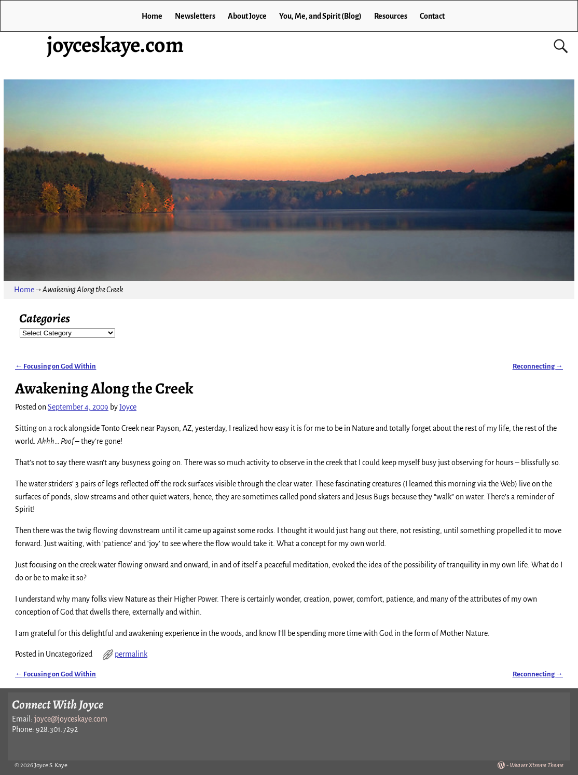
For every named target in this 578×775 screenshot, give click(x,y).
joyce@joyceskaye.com (70, 719)
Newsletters (195, 16)
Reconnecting (538, 366)
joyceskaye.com (115, 44)
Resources (390, 16)
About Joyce (247, 16)
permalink (131, 654)
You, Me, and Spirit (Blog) (320, 16)
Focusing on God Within (55, 366)
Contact (432, 16)
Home (152, 16)
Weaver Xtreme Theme (536, 765)
